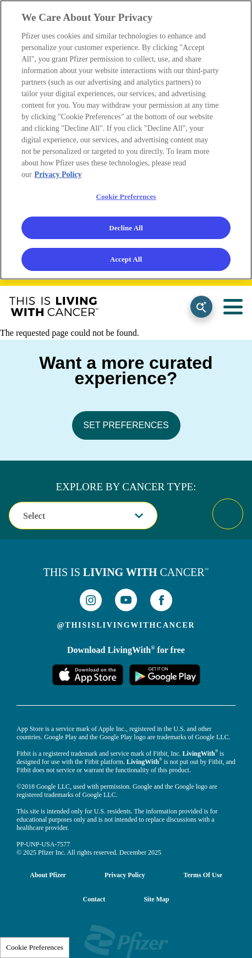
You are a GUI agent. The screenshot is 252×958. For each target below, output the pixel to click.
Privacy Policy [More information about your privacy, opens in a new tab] (58, 174)
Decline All (126, 228)
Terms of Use (203, 875)
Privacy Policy (125, 875)
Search (201, 307)
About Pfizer (48, 875)
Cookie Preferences (34, 947)
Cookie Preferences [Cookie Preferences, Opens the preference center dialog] (126, 196)
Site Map (156, 899)
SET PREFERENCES (125, 425)
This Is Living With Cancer (53, 306)
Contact (94, 899)
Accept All (126, 259)
